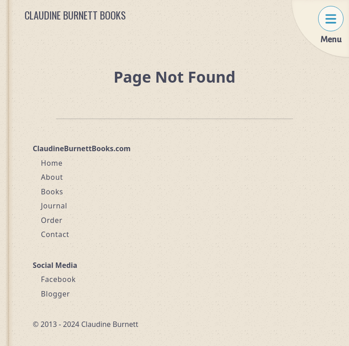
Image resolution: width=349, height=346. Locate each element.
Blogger (55, 294)
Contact (55, 234)
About (52, 177)
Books (52, 192)
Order (52, 220)
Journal (54, 206)
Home (52, 163)
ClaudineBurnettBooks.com (81, 148)
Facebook (58, 279)
